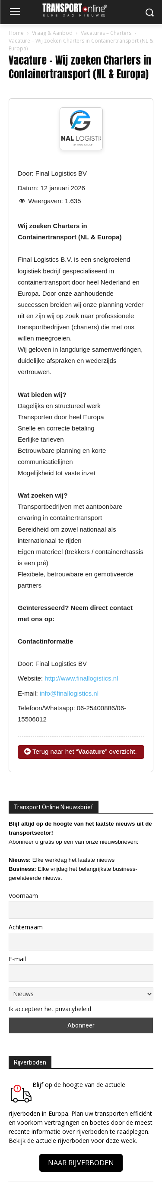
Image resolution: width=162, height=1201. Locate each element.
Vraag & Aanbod (52, 33)
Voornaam (23, 895)
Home (16, 33)
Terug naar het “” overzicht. (80, 751)
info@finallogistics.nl (69, 693)
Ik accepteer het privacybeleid (50, 1009)
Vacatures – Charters (106, 33)
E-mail (17, 959)
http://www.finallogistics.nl (81, 678)
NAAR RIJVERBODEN (81, 1162)
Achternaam (26, 927)
